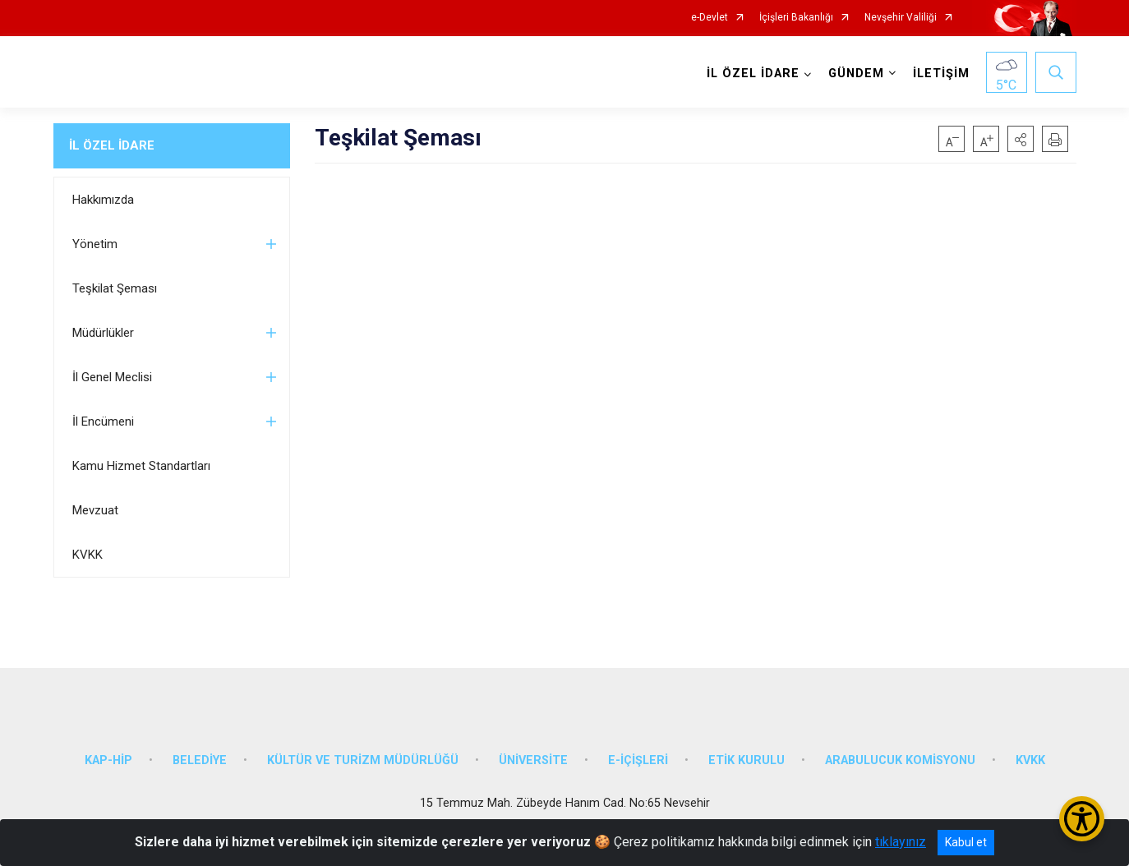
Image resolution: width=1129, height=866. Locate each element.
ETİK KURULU (746, 760)
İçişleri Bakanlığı (796, 17)
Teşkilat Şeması (114, 288)
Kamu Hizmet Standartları (141, 465)
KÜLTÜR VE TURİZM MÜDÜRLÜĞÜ (363, 760)
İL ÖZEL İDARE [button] (753, 74)
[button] (1020, 139)
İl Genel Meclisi (112, 377)
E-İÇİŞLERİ (638, 760)
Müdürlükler (103, 332)
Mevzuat (95, 510)
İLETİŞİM (941, 74)
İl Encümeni (103, 421)
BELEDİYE (200, 760)
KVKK (87, 554)
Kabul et (966, 842)
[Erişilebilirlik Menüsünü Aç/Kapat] (1081, 818)
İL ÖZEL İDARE (111, 145)
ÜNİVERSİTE (533, 760)
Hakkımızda (103, 199)
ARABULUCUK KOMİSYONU (900, 760)
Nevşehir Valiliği (900, 17)
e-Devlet (709, 17)
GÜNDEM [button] (856, 74)
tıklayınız (900, 842)
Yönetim (95, 244)
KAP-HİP (108, 760)
